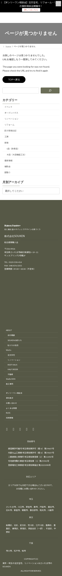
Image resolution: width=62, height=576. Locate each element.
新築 (6, 142)
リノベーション (11, 119)
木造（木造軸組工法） (16, 154)
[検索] (50, 90)
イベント (8, 107)
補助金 (7, 166)
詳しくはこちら (31, 10)
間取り (7, 172)
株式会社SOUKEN (14, 236)
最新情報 (8, 160)
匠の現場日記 (10, 130)
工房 (6, 136)
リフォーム (9, 125)
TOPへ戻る (14, 79)
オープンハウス (11, 113)
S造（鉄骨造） (13, 148)
